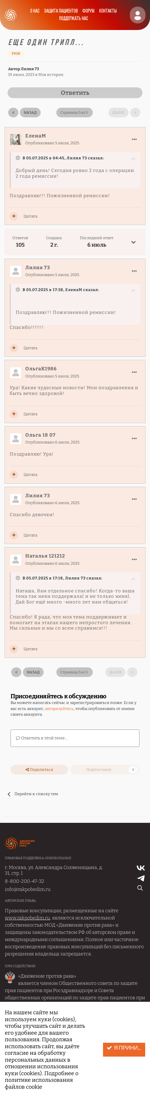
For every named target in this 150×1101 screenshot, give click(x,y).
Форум (88, 11)
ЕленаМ (35, 136)
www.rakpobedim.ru (27, 918)
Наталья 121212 (45, 556)
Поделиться (39, 769)
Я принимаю (126, 1048)
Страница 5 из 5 (74, 112)
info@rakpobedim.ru (28, 889)
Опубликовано (52, 143)
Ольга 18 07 (40, 435)
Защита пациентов (60, 11)
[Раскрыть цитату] (19, 157)
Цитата (30, 216)
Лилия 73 (30, 69)
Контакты (108, 11)
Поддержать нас (73, 18)
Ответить (75, 92)
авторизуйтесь (59, 708)
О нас (34, 11)
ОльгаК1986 (41, 369)
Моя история (50, 74)
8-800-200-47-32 (24, 881)
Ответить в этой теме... (41, 738)
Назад (30, 112)
